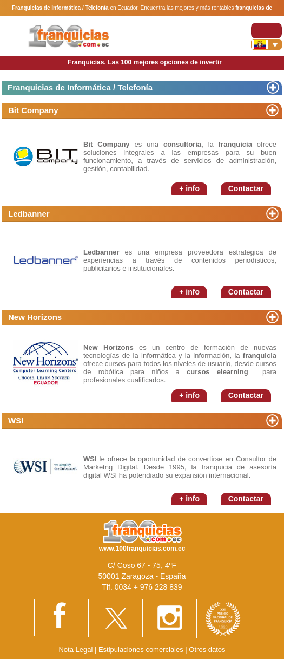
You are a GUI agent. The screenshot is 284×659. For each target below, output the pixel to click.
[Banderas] (266, 44)
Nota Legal (75, 649)
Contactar (245, 188)
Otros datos (207, 649)
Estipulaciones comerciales (141, 649)
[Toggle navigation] (266, 30)
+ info (189, 188)
